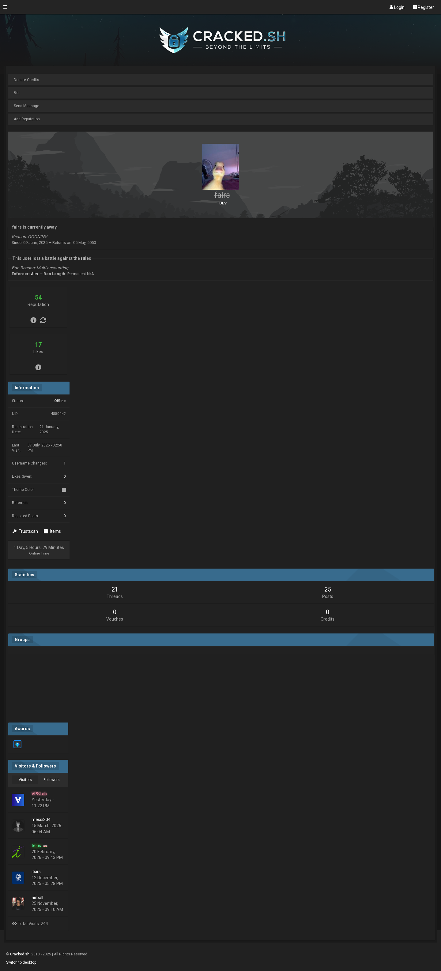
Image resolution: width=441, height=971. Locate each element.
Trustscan (25, 531)
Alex (35, 273)
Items (52, 531)
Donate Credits (26, 80)
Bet (17, 93)
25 (327, 589)
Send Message (26, 106)
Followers (51, 780)
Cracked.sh (20, 954)
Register (423, 7)
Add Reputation (27, 119)
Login (397, 7)
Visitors (25, 780)
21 (114, 589)
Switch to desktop (21, 962)
